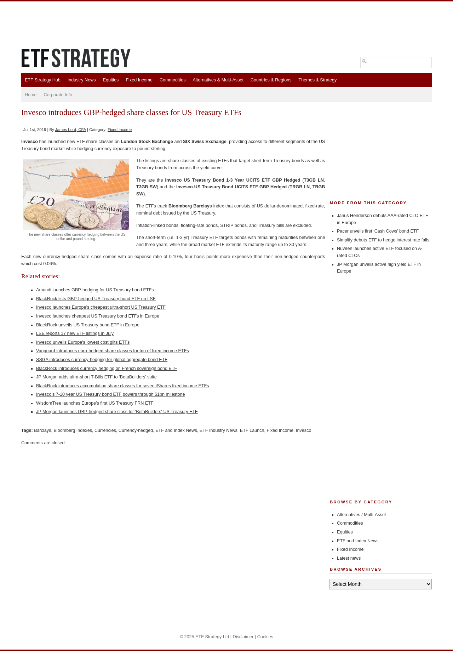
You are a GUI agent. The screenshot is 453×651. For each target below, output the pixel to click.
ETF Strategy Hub (43, 80)
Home (31, 94)
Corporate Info (58, 94)
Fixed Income (139, 80)
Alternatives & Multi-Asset (218, 80)
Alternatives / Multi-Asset (361, 514)
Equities (111, 80)
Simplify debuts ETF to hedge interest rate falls (383, 240)
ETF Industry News (218, 430)
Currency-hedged (136, 430)
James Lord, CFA (70, 129)
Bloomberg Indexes (72, 430)
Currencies (105, 430)
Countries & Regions (271, 80)
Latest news (349, 558)
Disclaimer (243, 636)
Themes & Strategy (317, 80)
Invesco (303, 430)
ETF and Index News (176, 430)
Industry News (82, 80)
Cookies (265, 636)
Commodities (172, 80)
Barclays (42, 430)
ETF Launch (252, 430)
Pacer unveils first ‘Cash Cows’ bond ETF (378, 231)
